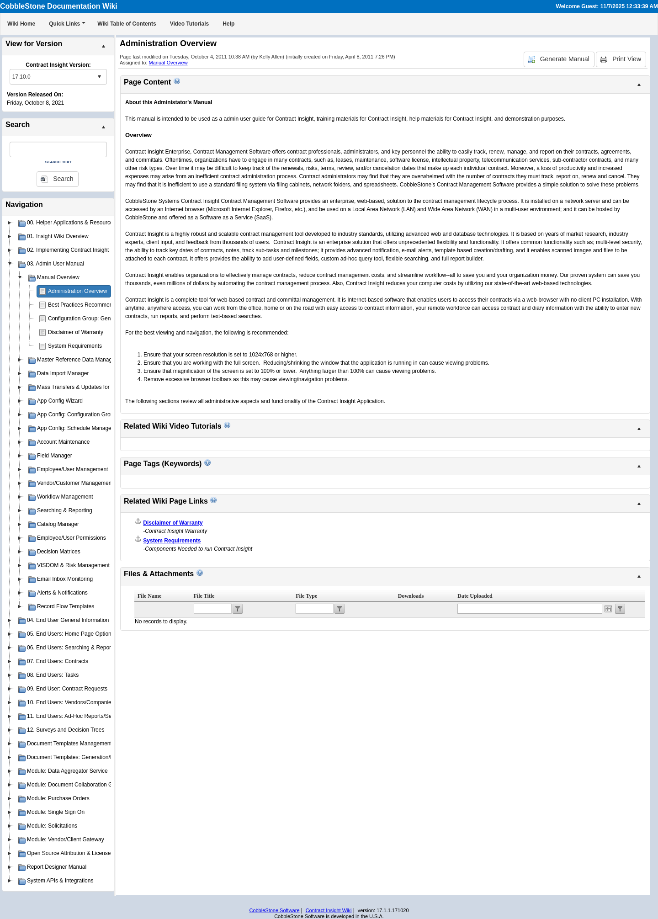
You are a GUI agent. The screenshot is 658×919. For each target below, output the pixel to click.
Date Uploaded (474, 596)
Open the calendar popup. (608, 609)
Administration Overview (77, 291)
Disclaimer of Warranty (75, 332)
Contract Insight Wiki (329, 910)
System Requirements (75, 346)
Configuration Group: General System (94, 318)
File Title (204, 596)
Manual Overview (168, 62)
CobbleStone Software (274, 910)
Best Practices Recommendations (89, 305)
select (99, 76)
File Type (306, 596)
